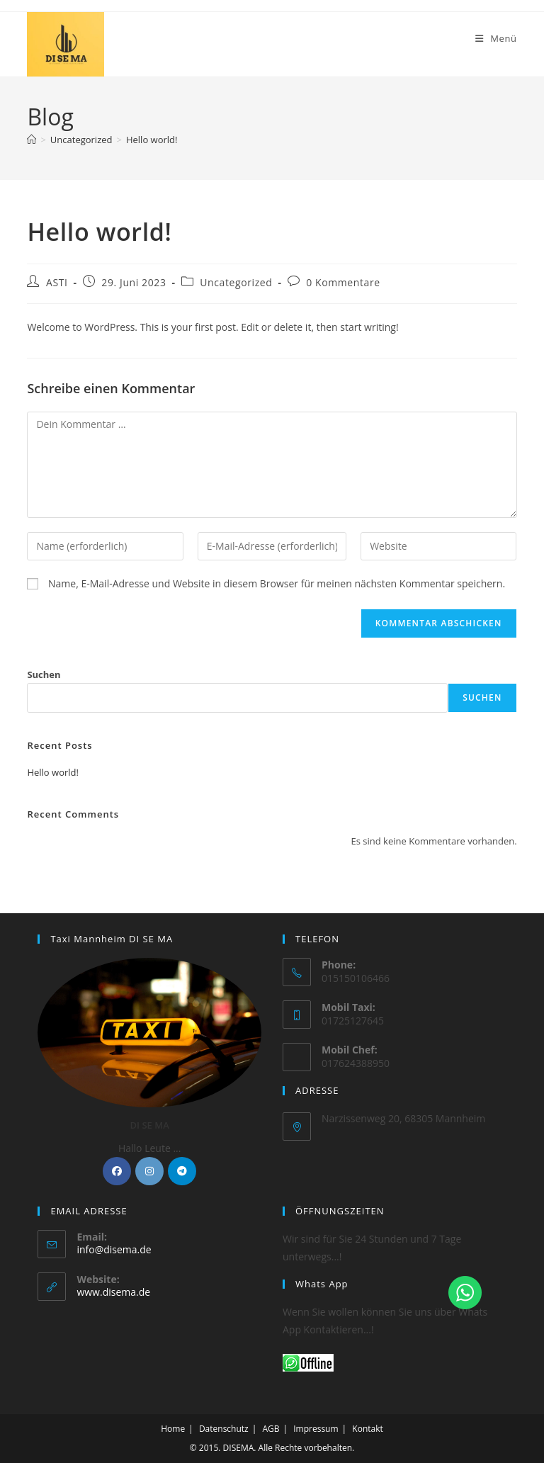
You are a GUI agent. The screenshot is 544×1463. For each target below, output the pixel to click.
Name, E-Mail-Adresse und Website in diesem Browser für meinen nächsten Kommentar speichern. (276, 583)
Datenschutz (224, 1429)
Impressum (315, 1429)
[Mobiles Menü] (496, 38)
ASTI (57, 282)
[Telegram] (182, 1171)
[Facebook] (117, 1171)
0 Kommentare (343, 282)
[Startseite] (31, 139)
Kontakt (367, 1429)
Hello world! (152, 139)
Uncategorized (236, 282)
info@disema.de (113, 1249)
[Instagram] (149, 1171)
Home (173, 1429)
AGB (270, 1429)
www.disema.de (113, 1292)
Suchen (43, 674)
